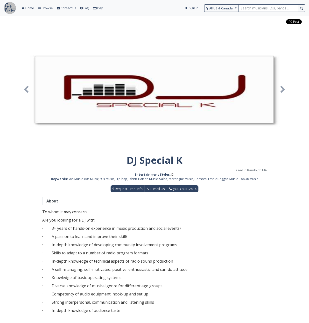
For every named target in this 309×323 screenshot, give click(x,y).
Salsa (163, 179)
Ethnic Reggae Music (223, 179)
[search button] (301, 8)
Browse (45, 8)
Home (28, 8)
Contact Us (66, 8)
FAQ (84, 8)
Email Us (156, 189)
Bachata (201, 179)
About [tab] (52, 201)
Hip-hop (121, 179)
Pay (98, 8)
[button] (26, 89)
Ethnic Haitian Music (143, 179)
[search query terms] (268, 8)
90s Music (107, 179)
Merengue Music (181, 179)
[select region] (221, 8)
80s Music (91, 179)
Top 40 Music (248, 179)
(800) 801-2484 (183, 189)
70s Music (76, 179)
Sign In (191, 8)
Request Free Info (127, 189)
